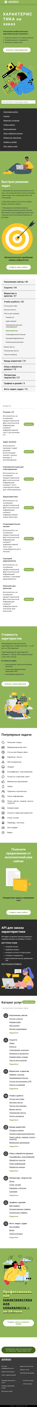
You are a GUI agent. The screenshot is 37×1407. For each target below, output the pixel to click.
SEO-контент (14, 1026)
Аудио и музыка (16, 1234)
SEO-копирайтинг (14, 762)
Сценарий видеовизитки (15, 338)
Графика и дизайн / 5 (14, 383)
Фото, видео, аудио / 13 (16, 389)
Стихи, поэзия (13, 818)
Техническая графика (18, 1213)
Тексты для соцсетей (18, 1060)
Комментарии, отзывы (18, 1057)
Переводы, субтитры (15, 823)
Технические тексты (11, 351)
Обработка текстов (17, 1160)
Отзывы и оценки (16, 1130)
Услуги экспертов (10, 355)
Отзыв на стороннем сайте (18, 777)
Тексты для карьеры (11, 313)
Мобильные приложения (17, 782)
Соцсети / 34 (10, 287)
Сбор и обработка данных (13, 133)
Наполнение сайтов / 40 (16, 282)
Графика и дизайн (10, 142)
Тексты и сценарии (17, 1085)
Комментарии (13, 808)
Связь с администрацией (8, 1375)
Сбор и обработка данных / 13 (13, 368)
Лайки (10, 787)
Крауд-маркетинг (9, 129)
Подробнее (13, 1033)
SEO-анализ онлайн (6, 1391)
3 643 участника (27, 1384)
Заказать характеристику (17, 50)
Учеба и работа (9, 125)
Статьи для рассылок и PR (20, 1081)
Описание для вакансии (14, 342)
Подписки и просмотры (17, 791)
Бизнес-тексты (9, 347)
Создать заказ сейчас (18, 267)
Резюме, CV (10, 317)
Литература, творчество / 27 (12, 376)
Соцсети (6, 116)
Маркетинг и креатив (11, 121)
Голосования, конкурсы (19, 1050)
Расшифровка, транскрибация (19, 772)
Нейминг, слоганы (16, 1075)
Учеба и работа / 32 (14, 301)
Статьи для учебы (10, 306)
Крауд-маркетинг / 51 (15, 361)
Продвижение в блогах (18, 1078)
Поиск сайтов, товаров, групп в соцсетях (20, 802)
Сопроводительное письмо (16, 334)
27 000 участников (28, 1380)
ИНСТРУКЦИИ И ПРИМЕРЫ (11, 964)
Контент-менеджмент (18, 1029)
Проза (11, 1181)
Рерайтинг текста (14, 757)
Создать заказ (28, 1002)
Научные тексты (10, 310)
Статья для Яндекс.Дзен (17, 752)
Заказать (29, 424)
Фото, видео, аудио (10, 146)
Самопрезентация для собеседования (14, 326)
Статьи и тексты (16, 1019)
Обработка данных (17, 1167)
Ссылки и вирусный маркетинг (20, 813)
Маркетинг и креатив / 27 (10, 294)
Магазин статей (24, 1369)
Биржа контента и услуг (26, 1366)
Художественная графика (20, 1209)
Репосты (12, 1047)
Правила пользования (7, 1371)
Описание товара (14, 742)
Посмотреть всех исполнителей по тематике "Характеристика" (18, 1350)
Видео (9, 833)
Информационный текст (17, 747)
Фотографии (12, 828)
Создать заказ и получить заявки (18, 1323)
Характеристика (12, 331)
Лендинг (10, 767)
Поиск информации (15, 796)
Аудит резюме (11, 321)
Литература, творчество (12, 138)
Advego (13, 1)
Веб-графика (14, 1206)
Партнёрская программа (27, 1373)
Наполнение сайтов (10, 112)
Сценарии (13, 1192)
